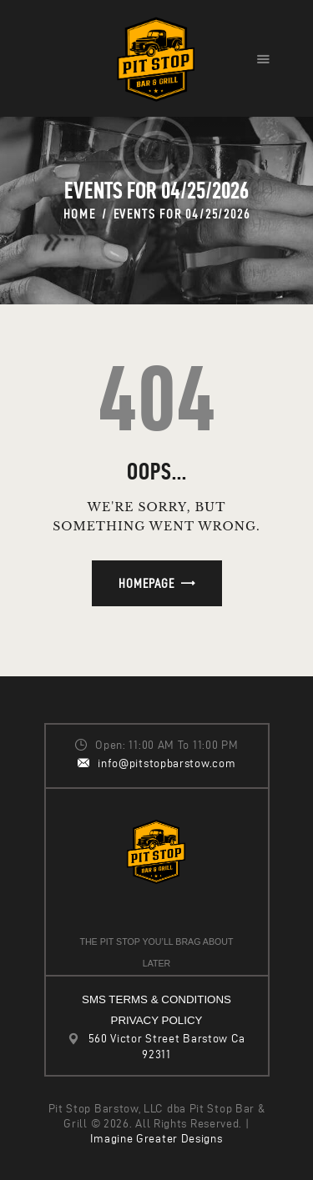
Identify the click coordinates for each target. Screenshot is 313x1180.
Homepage (146, 583)
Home (79, 214)
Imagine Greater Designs (156, 1138)
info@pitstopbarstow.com (166, 763)
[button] (263, 58)
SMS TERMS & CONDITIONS (156, 999)
